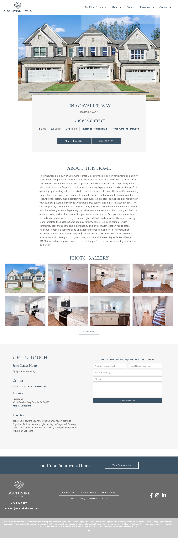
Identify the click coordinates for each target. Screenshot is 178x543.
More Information (74, 147)
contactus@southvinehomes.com (20, 513)
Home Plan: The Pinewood (125, 134)
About (111, 7)
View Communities (121, 470)
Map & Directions (22, 411)
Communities (67, 498)
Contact (163, 7)
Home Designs (109, 498)
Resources (144, 7)
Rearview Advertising (128, 531)
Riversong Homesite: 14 (94, 134)
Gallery (128, 7)
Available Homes (88, 498)
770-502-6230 (106, 147)
